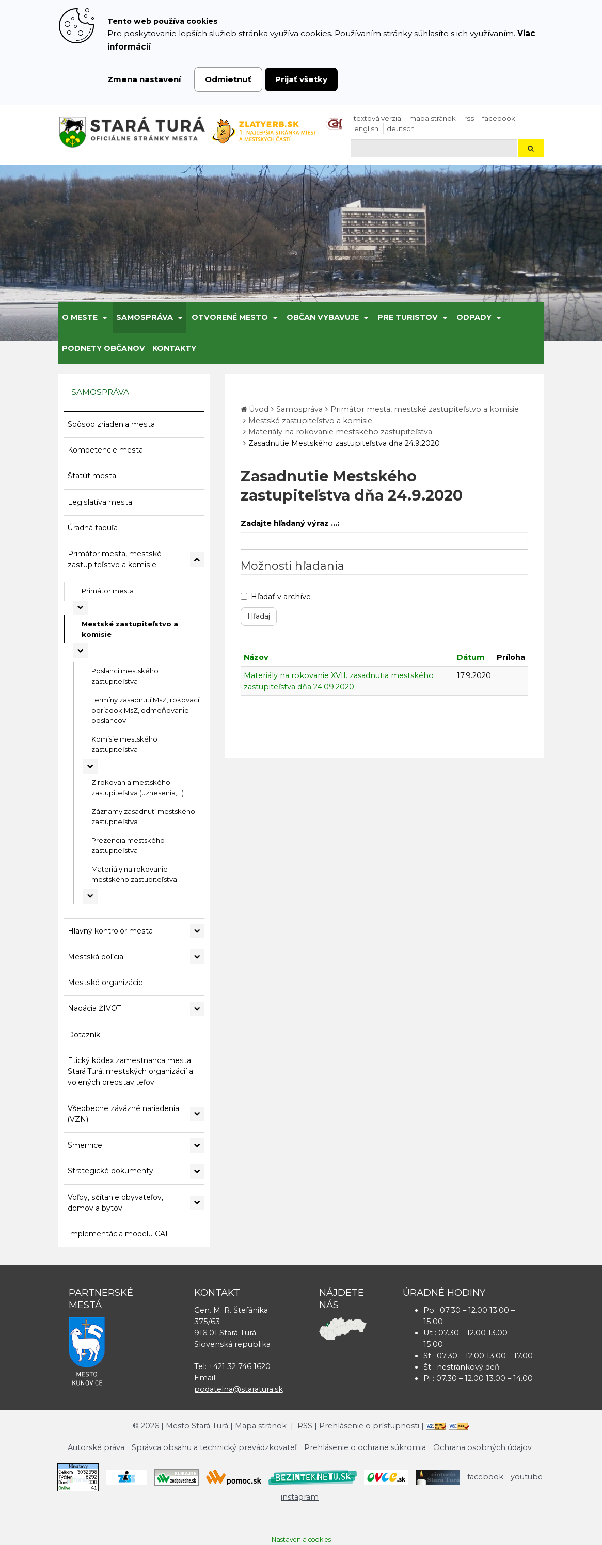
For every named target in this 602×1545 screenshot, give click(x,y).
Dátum (471, 657)
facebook (498, 118)
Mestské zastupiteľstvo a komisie (130, 629)
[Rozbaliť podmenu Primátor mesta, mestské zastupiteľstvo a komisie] (197, 559)
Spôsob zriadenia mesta (111, 424)
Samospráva (144, 317)
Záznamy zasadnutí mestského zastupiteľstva (143, 816)
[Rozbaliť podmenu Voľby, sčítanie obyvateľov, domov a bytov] (197, 1203)
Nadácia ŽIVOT (94, 1008)
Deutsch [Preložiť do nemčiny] (401, 128)
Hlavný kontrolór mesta (110, 931)
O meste (80, 317)
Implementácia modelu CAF (119, 1234)
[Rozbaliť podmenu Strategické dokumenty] (197, 1171)
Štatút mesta (92, 476)
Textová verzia (377, 118)
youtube (527, 1477)
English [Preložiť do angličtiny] (366, 128)
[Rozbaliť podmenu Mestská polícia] (197, 956)
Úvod (258, 409)
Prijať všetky (301, 79)
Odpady (474, 317)
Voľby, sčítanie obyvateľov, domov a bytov (115, 1202)
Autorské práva (96, 1447)
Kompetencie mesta (105, 450)
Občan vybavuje (323, 317)
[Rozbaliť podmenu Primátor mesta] (80, 608)
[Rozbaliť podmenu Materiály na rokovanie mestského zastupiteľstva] (90, 896)
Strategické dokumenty (110, 1171)
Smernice (85, 1145)
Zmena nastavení (144, 79)
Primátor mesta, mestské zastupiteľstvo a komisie (115, 559)
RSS (469, 118)
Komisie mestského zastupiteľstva (124, 744)
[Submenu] (104, 317)
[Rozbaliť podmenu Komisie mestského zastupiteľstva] (90, 766)
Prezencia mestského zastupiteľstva (128, 845)
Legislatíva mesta (100, 502)
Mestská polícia (95, 957)
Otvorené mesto (230, 317)
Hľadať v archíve (276, 596)
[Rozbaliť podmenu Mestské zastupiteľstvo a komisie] (80, 650)
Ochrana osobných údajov (482, 1447)
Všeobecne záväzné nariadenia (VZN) (123, 1113)
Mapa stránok (432, 118)
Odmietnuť (228, 79)
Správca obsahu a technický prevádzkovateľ (214, 1447)
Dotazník (84, 1035)
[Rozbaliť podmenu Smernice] (197, 1145)
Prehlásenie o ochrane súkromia (365, 1447)
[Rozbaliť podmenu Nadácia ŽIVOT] (197, 1009)
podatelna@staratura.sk (238, 1389)
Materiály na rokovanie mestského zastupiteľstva (134, 874)
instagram (300, 1497)
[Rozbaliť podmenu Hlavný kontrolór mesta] (197, 931)
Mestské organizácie (105, 982)
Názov (256, 657)
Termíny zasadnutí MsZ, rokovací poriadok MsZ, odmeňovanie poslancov (145, 710)
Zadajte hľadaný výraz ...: (290, 523)
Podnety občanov (103, 348)
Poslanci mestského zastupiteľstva (125, 676)
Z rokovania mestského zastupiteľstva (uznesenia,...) (137, 787)
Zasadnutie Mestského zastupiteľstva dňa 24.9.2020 (344, 443)
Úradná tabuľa (93, 528)
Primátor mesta (108, 591)
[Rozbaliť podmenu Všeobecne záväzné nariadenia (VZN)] (197, 1114)
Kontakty (174, 348)
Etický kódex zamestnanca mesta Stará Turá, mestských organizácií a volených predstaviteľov (130, 1071)
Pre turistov (407, 317)
